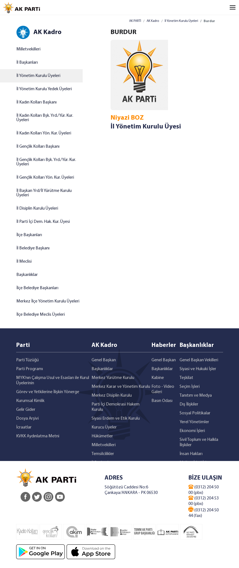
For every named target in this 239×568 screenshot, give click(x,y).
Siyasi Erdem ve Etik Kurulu (116, 418)
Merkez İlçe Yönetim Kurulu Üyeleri (47, 301)
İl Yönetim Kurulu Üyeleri (38, 76)
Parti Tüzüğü (27, 360)
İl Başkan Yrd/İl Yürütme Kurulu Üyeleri (44, 193)
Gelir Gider (25, 409)
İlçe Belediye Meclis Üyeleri (40, 314)
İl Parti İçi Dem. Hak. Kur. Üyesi (43, 222)
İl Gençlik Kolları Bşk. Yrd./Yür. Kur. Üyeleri (46, 162)
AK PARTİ (135, 21)
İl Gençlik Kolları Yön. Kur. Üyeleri (45, 177)
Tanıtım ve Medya (196, 395)
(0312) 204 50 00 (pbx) (203, 490)
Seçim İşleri (190, 386)
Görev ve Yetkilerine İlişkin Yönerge (47, 392)
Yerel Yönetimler (194, 422)
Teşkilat (186, 378)
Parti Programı (29, 369)
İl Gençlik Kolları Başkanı (37, 146)
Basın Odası (161, 401)
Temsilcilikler (103, 454)
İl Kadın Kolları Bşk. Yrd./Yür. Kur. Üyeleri (44, 117)
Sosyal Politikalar (195, 413)
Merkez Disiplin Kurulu (112, 395)
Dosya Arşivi (27, 418)
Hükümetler (102, 436)
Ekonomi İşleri (192, 431)
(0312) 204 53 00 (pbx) (203, 501)
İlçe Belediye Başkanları (37, 288)
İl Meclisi (24, 261)
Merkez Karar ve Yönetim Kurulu (121, 386)
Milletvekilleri (28, 49)
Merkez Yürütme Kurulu (113, 378)
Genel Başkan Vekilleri (199, 360)
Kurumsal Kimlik (30, 401)
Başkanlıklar (27, 275)
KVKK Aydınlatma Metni (37, 436)
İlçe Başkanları (29, 235)
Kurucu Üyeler (104, 427)
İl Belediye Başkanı (33, 248)
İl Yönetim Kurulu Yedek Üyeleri (44, 89)
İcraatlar (24, 427)
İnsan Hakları (191, 454)
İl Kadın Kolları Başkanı (36, 102)
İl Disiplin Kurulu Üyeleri (37, 208)
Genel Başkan (104, 360)
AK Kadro (153, 21)
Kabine (157, 378)
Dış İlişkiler (189, 404)
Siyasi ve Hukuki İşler (198, 369)
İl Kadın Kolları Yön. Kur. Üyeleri (43, 133)
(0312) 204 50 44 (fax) (203, 512)
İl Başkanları (27, 62)
